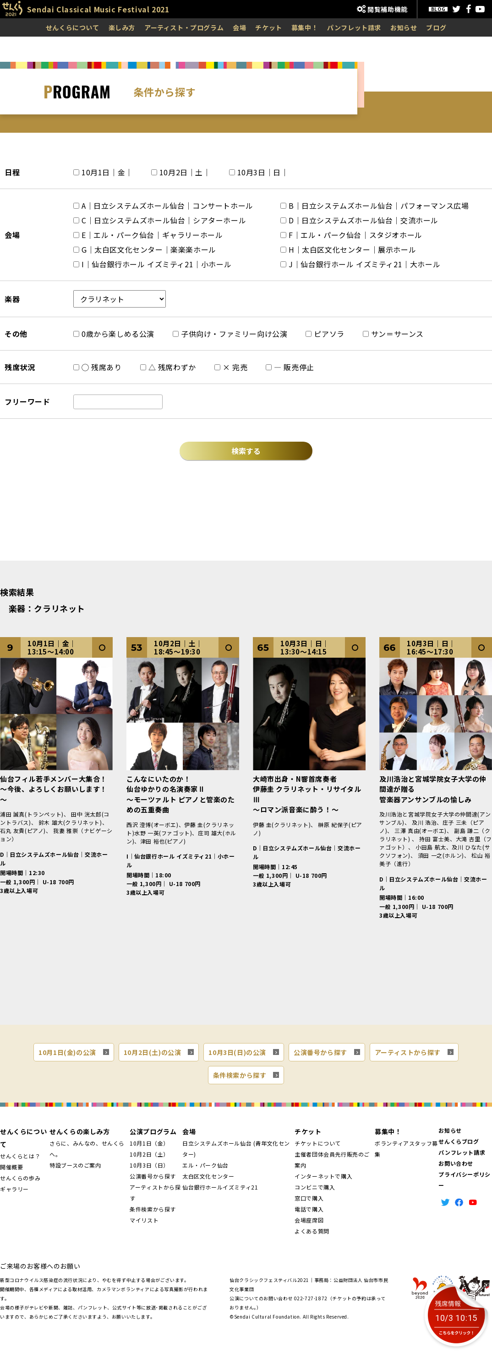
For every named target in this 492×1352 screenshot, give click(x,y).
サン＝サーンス (393, 333)
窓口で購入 (309, 1198)
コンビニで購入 (315, 1187)
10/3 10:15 (456, 1318)
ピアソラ (325, 333)
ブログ (436, 27)
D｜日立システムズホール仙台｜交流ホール (359, 220)
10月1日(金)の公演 (67, 1052)
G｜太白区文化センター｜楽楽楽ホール (144, 249)
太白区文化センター (208, 1176)
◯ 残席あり (97, 367)
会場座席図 (309, 1220)
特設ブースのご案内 (75, 1165)
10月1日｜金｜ (103, 172)
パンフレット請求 (354, 27)
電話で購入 (309, 1209)
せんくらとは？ (20, 1156)
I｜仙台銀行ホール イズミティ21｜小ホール (152, 264)
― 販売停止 (290, 367)
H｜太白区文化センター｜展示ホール (348, 249)
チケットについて (318, 1143)
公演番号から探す (320, 1052)
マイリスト (144, 1220)
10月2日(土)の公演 (152, 1052)
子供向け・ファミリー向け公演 (230, 333)
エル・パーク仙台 (205, 1165)
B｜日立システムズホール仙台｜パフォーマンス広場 (374, 205)
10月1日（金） (149, 1143)
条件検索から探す (240, 1075)
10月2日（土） (149, 1154)
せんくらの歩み (20, 1178)
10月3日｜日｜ (259, 172)
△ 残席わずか (168, 367)
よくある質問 (312, 1231)
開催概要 (11, 1167)
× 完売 (230, 367)
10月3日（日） (149, 1165)
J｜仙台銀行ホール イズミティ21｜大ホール (360, 264)
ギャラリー (14, 1189)
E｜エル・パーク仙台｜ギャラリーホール (148, 234)
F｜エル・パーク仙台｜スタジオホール (351, 234)
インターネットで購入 (323, 1176)
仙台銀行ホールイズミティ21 (220, 1187)
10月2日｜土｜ (181, 172)
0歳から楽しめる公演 (113, 333)
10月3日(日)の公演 (237, 1052)
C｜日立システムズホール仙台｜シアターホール (159, 220)
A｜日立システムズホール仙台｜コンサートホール (163, 205)
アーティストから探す (408, 1052)
